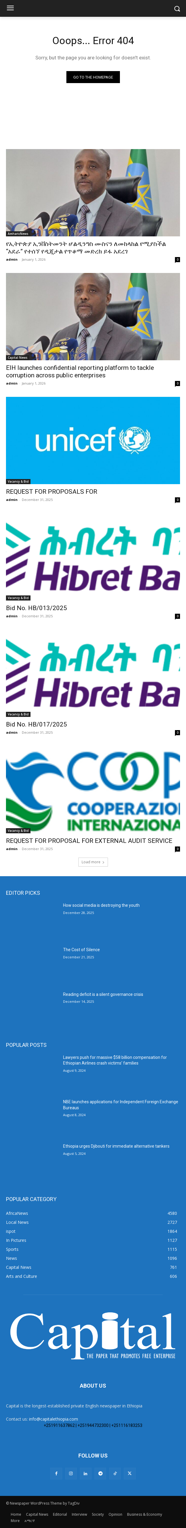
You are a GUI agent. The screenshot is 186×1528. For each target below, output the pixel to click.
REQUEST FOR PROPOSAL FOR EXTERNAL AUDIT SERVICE (89, 840)
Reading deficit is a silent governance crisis (103, 994)
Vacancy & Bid (18, 481)
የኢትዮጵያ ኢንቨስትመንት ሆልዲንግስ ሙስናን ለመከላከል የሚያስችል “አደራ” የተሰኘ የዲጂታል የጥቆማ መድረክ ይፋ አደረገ (86, 247)
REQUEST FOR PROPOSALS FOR (51, 491)
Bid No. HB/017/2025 (36, 724)
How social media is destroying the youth (101, 905)
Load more (93, 861)
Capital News (18, 357)
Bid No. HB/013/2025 (36, 608)
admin (12, 259)
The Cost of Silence (81, 949)
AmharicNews (18, 234)
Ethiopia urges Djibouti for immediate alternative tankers (116, 1146)
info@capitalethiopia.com (53, 1419)
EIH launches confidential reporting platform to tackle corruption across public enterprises (80, 371)
